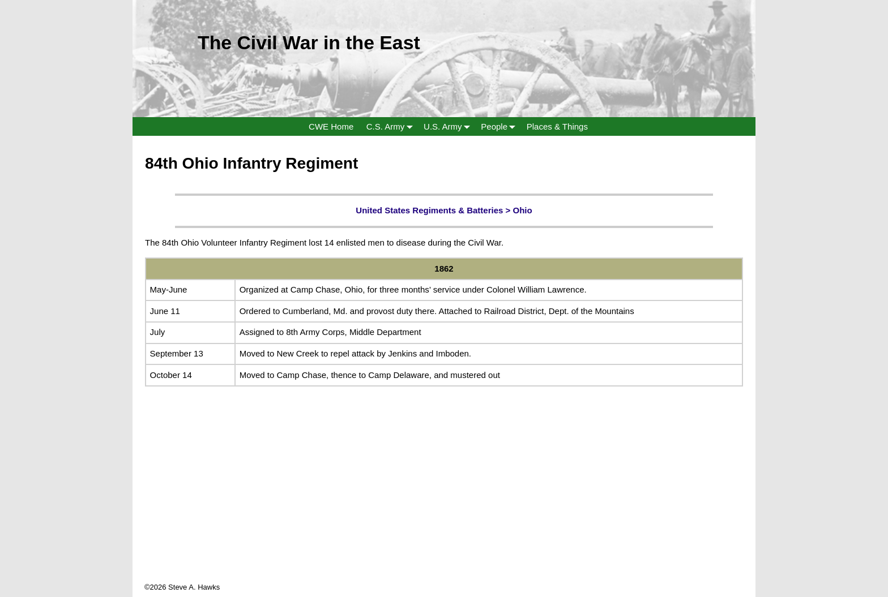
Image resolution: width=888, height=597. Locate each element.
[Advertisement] (444, 502)
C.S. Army (391, 126)
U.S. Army (449, 126)
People (500, 126)
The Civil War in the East (309, 42)
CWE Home (331, 126)
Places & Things (557, 126)
